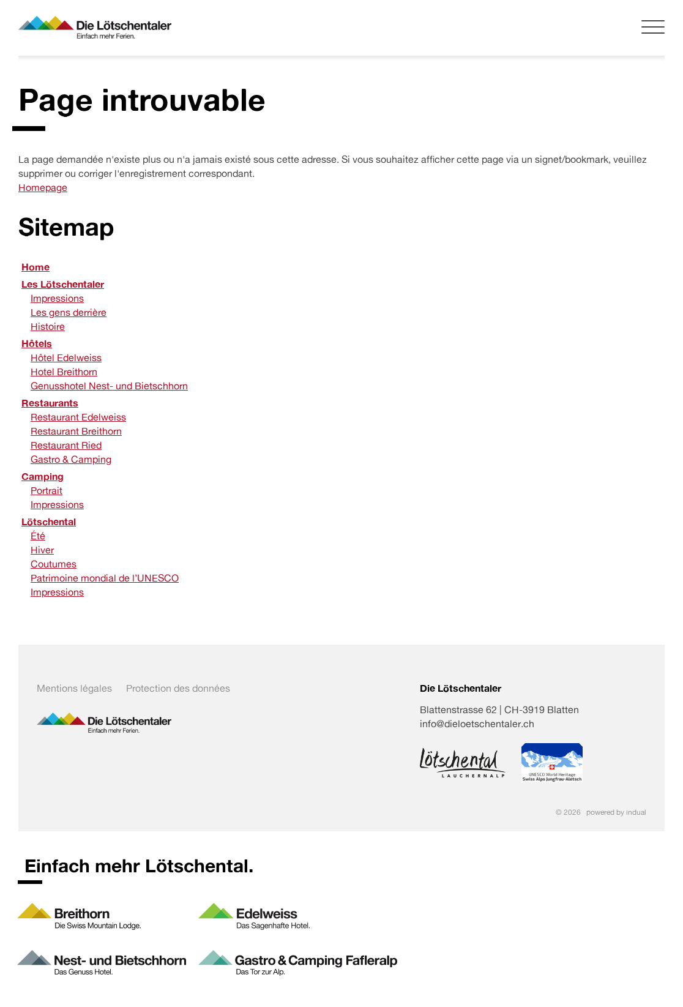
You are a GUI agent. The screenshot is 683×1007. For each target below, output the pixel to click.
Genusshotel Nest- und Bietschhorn (109, 386)
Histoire (48, 326)
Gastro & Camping (71, 459)
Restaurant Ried (66, 445)
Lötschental (48, 521)
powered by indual (616, 812)
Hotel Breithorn (64, 371)
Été (38, 536)
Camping (42, 476)
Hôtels (36, 343)
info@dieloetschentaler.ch (477, 723)
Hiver (42, 550)
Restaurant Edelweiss (78, 417)
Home (35, 267)
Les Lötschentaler (62, 284)
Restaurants (49, 403)
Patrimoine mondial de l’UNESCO (105, 578)
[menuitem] (341, 267)
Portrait (46, 490)
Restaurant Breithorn (76, 431)
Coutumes (54, 564)
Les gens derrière (68, 312)
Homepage (42, 187)
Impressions (57, 298)
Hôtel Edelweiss (66, 357)
